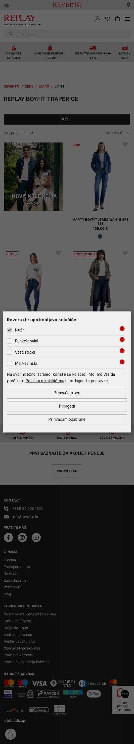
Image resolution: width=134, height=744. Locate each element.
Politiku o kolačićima (44, 380)
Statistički (25, 352)
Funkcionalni (26, 341)
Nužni (20, 330)
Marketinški (26, 363)
